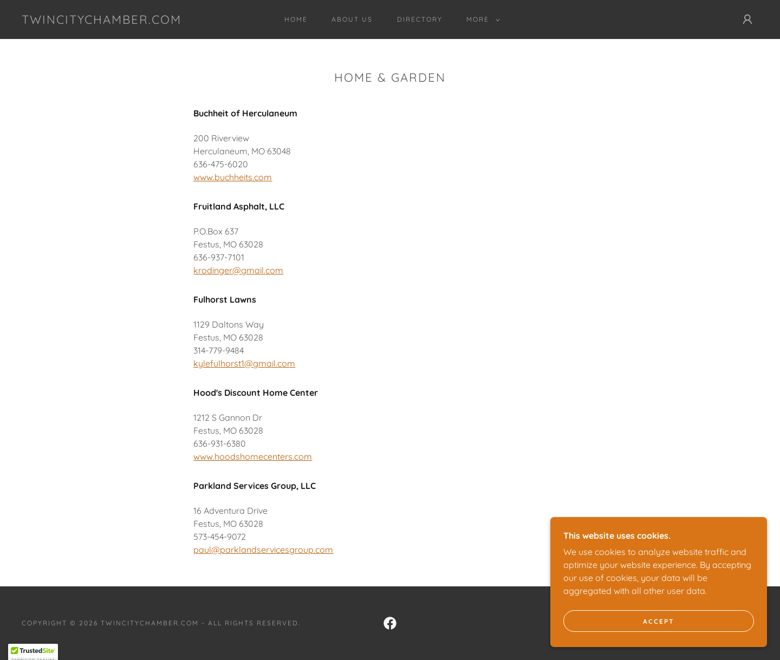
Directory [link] (420, 19)
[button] (481, 19)
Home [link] (296, 19)
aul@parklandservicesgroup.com (266, 549)
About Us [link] (352, 19)
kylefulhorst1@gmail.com (244, 363)
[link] (101, 20)
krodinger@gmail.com (238, 270)
